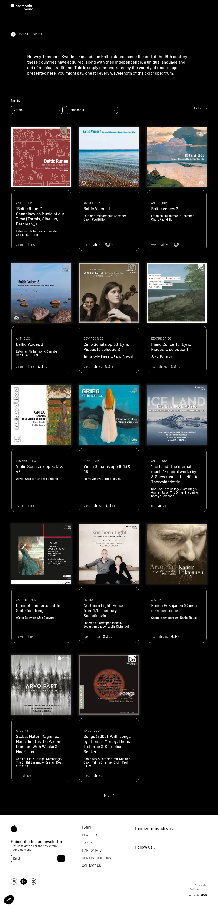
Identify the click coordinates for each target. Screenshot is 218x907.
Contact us (91, 865)
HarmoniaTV (92, 850)
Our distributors (96, 858)
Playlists (90, 835)
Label (87, 827)
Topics (87, 842)
